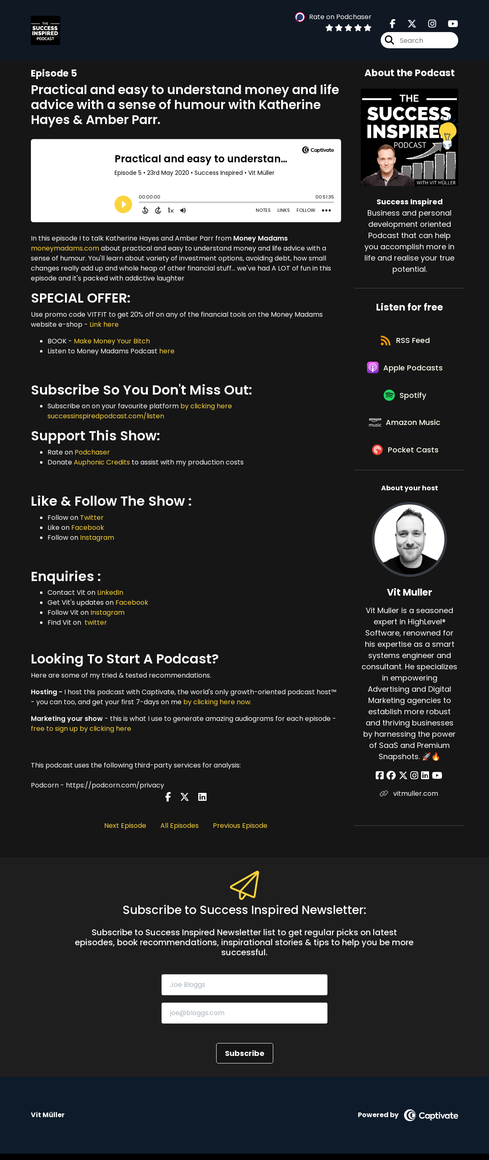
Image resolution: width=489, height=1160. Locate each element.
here (167, 351)
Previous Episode (240, 825)
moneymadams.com (65, 248)
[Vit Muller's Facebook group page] (393, 787)
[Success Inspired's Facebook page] (393, 24)
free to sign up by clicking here (81, 728)
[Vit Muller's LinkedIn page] (424, 787)
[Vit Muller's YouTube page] (434, 787)
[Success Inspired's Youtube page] (448, 24)
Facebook (87, 527)
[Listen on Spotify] (405, 401)
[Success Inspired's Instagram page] (427, 24)
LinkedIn (110, 592)
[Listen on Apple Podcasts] (405, 372)
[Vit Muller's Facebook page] (383, 787)
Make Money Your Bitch (112, 341)
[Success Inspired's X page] (407, 24)
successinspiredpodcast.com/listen (105, 416)
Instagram (97, 537)
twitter (95, 622)
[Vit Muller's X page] (404, 787)
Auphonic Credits (102, 462)
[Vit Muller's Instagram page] (414, 787)
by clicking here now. (217, 702)
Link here (104, 324)
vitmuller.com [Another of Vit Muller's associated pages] (409, 805)
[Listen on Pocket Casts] (405, 461)
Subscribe (244, 1060)
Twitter (92, 517)
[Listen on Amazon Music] (405, 431)
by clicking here (206, 406)
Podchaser (92, 452)
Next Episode (125, 825)
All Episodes (179, 825)
